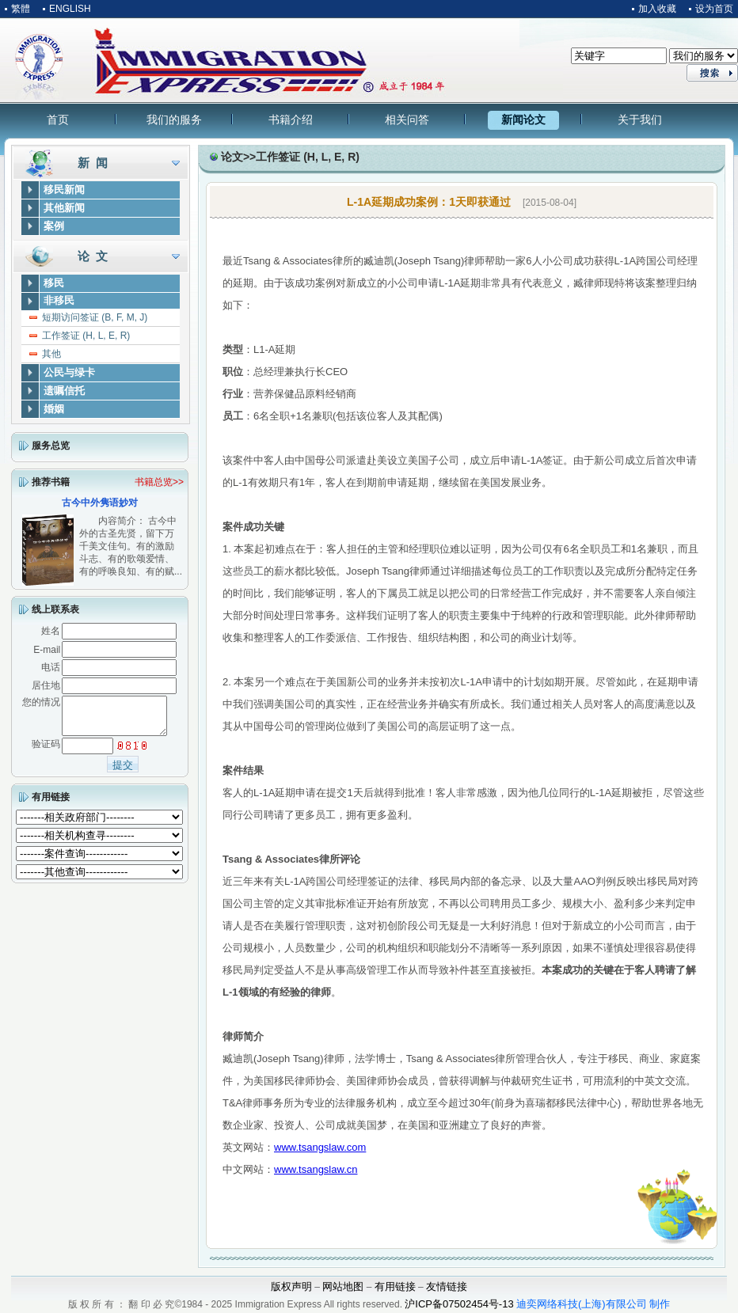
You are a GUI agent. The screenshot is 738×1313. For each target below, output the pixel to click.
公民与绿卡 (69, 372)
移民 (54, 283)
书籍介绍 (290, 119)
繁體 (20, 8)
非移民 (59, 300)
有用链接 (51, 804)
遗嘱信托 (64, 391)
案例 (54, 226)
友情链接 (446, 1286)
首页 (58, 119)
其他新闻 (64, 208)
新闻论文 (523, 119)
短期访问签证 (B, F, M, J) (94, 317)
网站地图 (342, 1286)
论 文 (93, 256)
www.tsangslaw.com (320, 1147)
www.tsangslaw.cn (316, 1169)
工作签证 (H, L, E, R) (86, 335)
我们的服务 (174, 119)
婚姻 (54, 409)
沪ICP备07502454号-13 (459, 1304)
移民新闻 (64, 189)
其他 (51, 353)
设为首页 (714, 8)
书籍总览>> (159, 482)
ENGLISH (70, 8)
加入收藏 (657, 8)
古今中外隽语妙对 (100, 502)
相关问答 (407, 119)
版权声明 (291, 1286)
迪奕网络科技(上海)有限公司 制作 (593, 1304)
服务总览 (51, 445)
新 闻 (93, 162)
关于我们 (640, 119)
